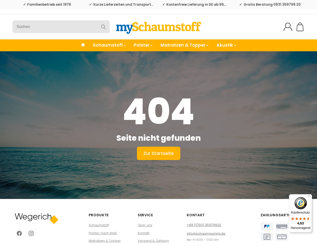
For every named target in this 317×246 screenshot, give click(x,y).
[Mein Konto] (287, 26)
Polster (143, 45)
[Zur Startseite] (158, 26)
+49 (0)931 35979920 (204, 224)
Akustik (226, 45)
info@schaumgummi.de (206, 233)
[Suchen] (61, 26)
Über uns (145, 225)
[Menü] (309, 197)
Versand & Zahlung (153, 240)
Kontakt (143, 233)
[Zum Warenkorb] (300, 26)
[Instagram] (31, 233)
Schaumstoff (109, 45)
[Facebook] (19, 233)
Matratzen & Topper (184, 45)
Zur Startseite (158, 153)
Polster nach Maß (103, 233)
